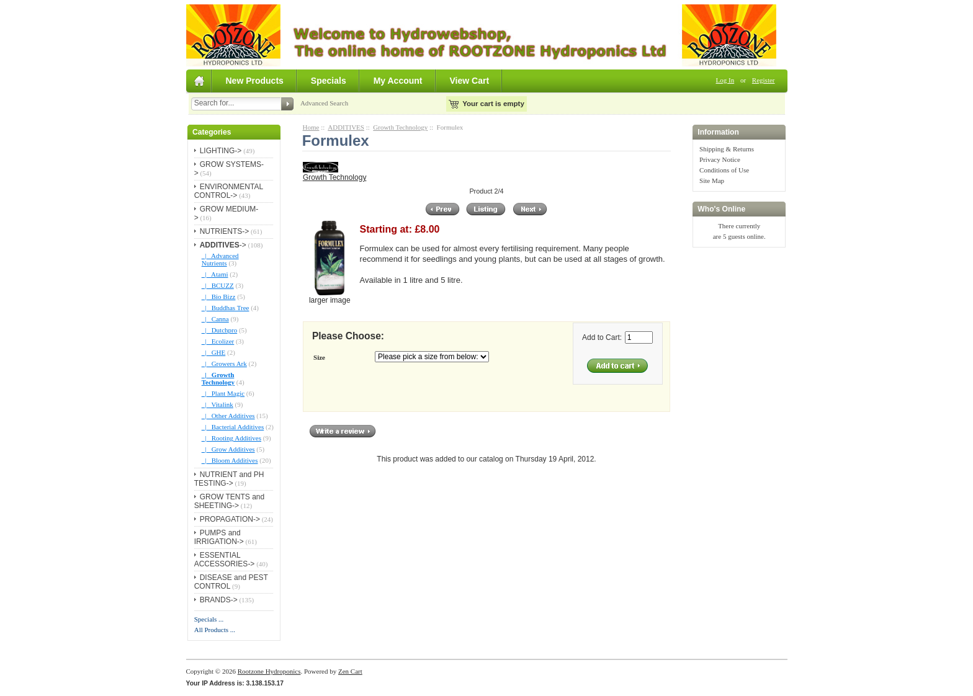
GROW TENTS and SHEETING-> (229, 501)
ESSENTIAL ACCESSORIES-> (224, 559)
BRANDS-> (219, 600)
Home (311, 127)
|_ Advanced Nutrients (220, 259)
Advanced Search (324, 103)
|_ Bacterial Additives (233, 427)
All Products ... (214, 629)
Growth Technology (400, 127)
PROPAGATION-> (230, 519)
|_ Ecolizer (218, 341)
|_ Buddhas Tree (225, 307)
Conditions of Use (724, 170)
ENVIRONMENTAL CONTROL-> (228, 191)
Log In (725, 80)
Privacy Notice (719, 159)
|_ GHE (214, 352)
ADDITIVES (346, 127)
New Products (255, 81)
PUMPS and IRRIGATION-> (219, 537)
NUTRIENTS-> (224, 231)
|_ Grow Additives (228, 449)
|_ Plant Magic (223, 393)
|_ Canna (215, 319)
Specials (328, 81)
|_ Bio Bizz (219, 296)
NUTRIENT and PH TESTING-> (229, 479)
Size (319, 357)
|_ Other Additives (228, 415)
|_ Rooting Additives (231, 438)
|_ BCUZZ (218, 285)
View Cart (470, 81)
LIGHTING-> (221, 150)
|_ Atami (215, 274)
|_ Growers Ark (224, 363)
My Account (398, 81)
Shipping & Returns (726, 149)
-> (223, 245)
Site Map (711, 180)
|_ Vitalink (217, 404)
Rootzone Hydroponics (269, 671)
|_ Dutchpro (220, 330)
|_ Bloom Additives (230, 460)
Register (763, 80)
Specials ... (209, 619)
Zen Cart (350, 671)
